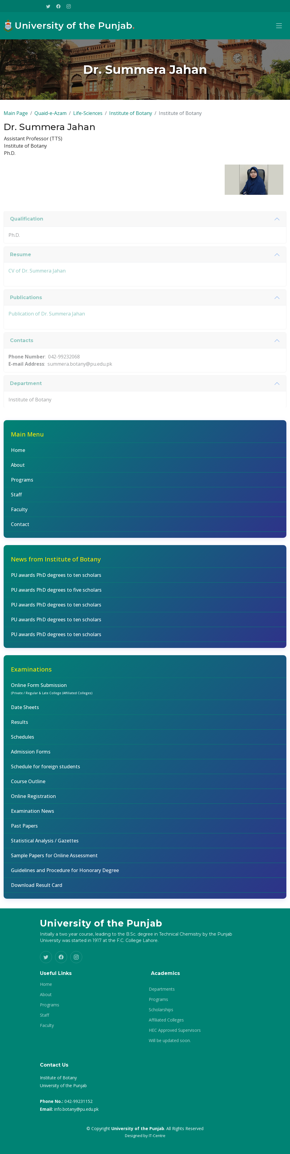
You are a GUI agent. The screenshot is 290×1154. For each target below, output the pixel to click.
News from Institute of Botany (56, 563)
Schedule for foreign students (45, 770)
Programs (22, 483)
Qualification (26, 236)
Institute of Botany (130, 117)
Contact (20, 528)
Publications (26, 315)
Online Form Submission (52, 692)
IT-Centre (157, 1135)
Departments (162, 989)
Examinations (31, 673)
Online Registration (33, 800)
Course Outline (28, 785)
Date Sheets (25, 711)
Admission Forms (31, 755)
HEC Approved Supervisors (175, 1030)
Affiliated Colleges (166, 1020)
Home (18, 454)
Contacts (21, 358)
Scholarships (161, 1010)
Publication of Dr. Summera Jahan (46, 331)
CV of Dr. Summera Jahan (37, 288)
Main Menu (27, 438)
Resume (20, 272)
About (18, 469)
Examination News (32, 815)
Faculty (19, 513)
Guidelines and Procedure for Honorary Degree (65, 874)
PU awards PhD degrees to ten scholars (56, 579)
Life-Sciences (88, 117)
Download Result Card (36, 889)
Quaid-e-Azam (50, 117)
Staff (16, 498)
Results (19, 726)
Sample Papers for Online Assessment (54, 859)
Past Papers (24, 829)
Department (26, 401)
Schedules (22, 740)
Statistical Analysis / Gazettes (45, 844)
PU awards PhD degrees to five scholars (56, 593)
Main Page (16, 117)
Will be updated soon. (170, 1040)
